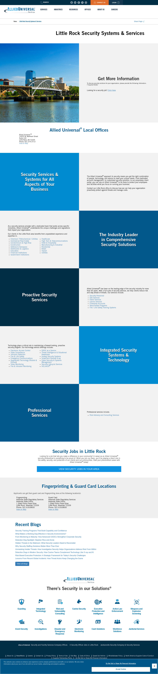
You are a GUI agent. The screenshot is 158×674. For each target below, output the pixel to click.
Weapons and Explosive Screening (136, 606)
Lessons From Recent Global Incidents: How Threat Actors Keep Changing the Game (49, 558)
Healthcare (46, 239)
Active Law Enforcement (117, 605)
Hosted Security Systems (51, 356)
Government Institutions (20, 255)
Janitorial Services (136, 624)
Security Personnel (97, 296)
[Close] (154, 666)
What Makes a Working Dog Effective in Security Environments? (40, 534)
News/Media (20, 656)
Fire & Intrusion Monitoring (21, 366)
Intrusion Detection (18, 354)
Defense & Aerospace (19, 247)
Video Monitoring (17, 364)
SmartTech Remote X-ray (51, 359)
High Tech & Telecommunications (55, 241)
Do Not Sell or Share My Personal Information (91, 658)
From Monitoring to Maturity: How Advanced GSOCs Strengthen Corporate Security (48, 537)
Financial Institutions (19, 253)
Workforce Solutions (117, 625)
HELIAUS (46, 366)
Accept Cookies (121, 670)
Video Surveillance (18, 353)
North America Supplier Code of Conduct (139, 656)
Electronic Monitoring (79, 625)
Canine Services (96, 302)
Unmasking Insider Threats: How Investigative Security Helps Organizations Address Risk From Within (55, 549)
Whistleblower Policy (115, 656)
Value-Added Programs (98, 306)
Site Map (74, 656)
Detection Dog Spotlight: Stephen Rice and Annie (34, 540)
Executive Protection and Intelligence (98, 606)
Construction (15, 245)
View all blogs (22, 564)
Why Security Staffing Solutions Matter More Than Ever (37, 546)
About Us (10, 656)
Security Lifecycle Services (52, 364)
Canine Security (79, 604)
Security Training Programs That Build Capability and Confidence (41, 531)
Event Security (21, 624)
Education (14, 251)
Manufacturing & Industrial (52, 245)
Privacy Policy (51, 656)
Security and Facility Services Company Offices (49, 645)
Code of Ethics (85, 656)
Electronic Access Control (20, 351)
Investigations (41, 624)
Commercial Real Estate (20, 241)
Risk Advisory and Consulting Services (104, 415)
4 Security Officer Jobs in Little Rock (84, 645)
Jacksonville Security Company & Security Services (120, 645)
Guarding (21, 604)
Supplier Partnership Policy (62, 658)
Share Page (139, 21)
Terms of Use (63, 656)
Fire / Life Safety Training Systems (103, 308)
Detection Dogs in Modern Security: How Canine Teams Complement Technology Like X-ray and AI (54, 552)
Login (116, 3)
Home (15, 21)
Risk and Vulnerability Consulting (60, 606)
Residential (46, 247)
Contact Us (99, 3)
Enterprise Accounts (97, 304)
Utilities (44, 253)
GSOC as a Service (49, 351)
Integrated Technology (41, 605)
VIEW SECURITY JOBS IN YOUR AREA (79, 469)
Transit (44, 251)
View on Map (23, 143)
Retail (44, 249)
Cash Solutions (98, 624)
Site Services (95, 298)
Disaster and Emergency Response (60, 626)
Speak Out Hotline (99, 656)
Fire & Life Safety (17, 356)
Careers (30, 656)
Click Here (112, 90)
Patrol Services (95, 300)
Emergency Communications (22, 359)
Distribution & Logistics (20, 249)
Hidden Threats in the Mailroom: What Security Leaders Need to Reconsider (45, 543)
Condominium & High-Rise (21, 243)
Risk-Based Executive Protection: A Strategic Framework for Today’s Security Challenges (50, 555)
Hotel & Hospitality (49, 243)
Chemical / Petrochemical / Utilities (24, 239)
